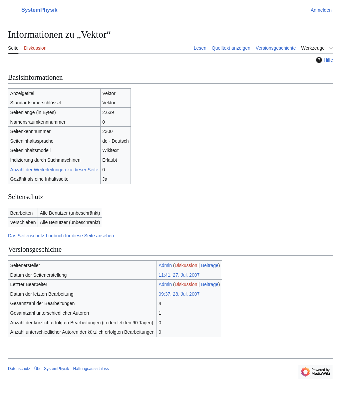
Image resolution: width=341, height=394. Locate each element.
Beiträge (209, 265)
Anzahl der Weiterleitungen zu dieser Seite (54, 169)
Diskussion (186, 265)
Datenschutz (19, 368)
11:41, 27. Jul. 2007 (179, 275)
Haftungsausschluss (91, 368)
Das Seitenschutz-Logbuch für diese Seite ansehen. (61, 235)
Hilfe (323, 60)
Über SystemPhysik (51, 368)
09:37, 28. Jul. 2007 (179, 294)
